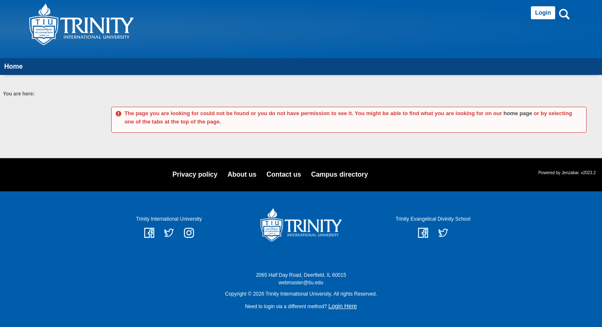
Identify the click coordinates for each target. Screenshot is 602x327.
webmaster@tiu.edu (301, 283)
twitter (169, 232)
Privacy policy (195, 174)
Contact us (283, 174)
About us (241, 174)
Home (13, 66)
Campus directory (339, 174)
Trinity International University (169, 219)
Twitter (443, 232)
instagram (189, 232)
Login (543, 12)
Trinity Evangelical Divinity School (432, 219)
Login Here (342, 306)
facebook (149, 232)
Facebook (423, 232)
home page (517, 113)
